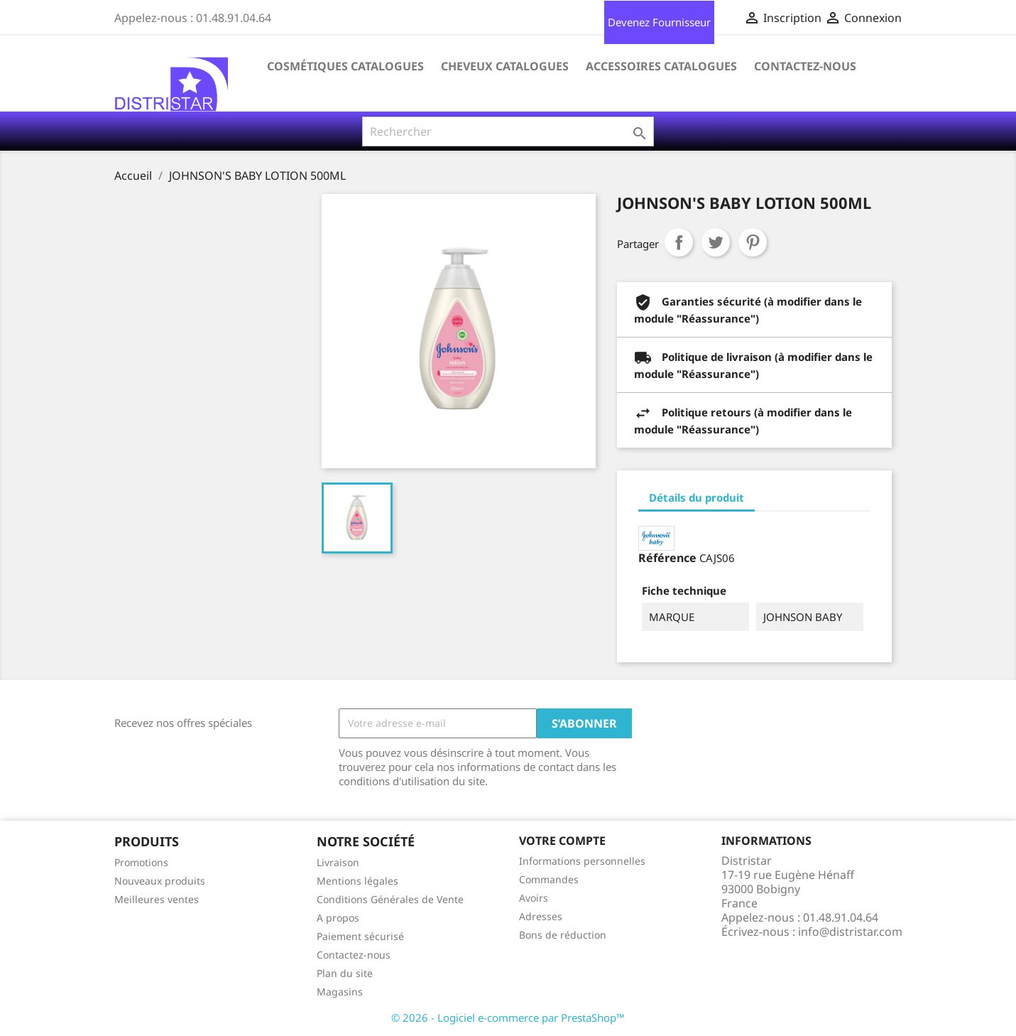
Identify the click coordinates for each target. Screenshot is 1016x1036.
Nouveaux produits (159, 880)
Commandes (549, 879)
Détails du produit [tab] (696, 497)
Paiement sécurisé (360, 936)
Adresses (540, 916)
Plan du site (345, 973)
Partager (679, 242)
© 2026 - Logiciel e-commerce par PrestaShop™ (508, 1017)
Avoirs (533, 898)
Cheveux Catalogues (505, 66)
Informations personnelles (582, 861)
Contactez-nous (805, 66)
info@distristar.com (850, 931)
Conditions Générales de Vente (390, 899)
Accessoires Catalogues (661, 66)
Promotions (141, 862)
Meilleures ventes (156, 899)
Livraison (338, 862)
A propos (338, 917)
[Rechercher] (507, 131)
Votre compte (562, 840)
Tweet (715, 242)
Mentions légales (357, 880)
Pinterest (752, 242)
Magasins (340, 991)
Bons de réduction (562, 934)
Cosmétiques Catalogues (345, 66)
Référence (667, 558)
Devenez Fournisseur (659, 22)
